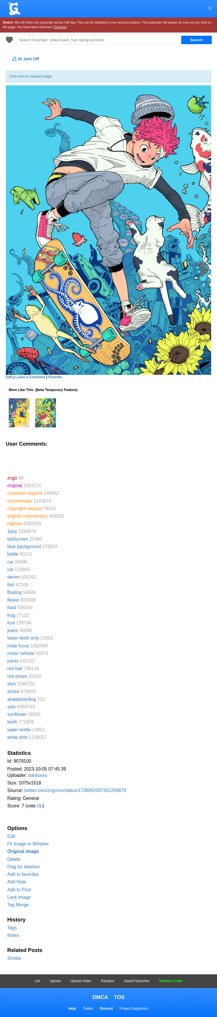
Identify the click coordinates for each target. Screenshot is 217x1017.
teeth (12, 721)
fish (10, 584)
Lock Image (19, 897)
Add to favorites (23, 874)
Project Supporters (134, 1009)
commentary (19, 500)
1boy (12, 531)
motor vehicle (20, 653)
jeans (12, 630)
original (14, 485)
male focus (18, 645)
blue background (24, 546)
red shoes (17, 676)
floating (14, 592)
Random (107, 981)
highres (14, 523)
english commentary (27, 516)
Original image (23, 851)
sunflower (17, 714)
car (10, 561)
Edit (11, 836)
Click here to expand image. (31, 76)
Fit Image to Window (28, 843)
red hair (15, 668)
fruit (11, 622)
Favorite (55, 377)
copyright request (24, 508)
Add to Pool (19, 889)
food (11, 607)
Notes (13, 935)
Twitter (88, 1009)
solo (11, 706)
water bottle (19, 729)
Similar (14, 958)
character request (24, 493)
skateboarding (21, 699)
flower (13, 599)
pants (12, 660)
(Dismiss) (60, 27)
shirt (11, 683)
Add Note (16, 881)
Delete (13, 859)
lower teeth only (23, 638)
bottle (12, 554)
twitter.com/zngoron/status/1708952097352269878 (75, 790)
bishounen (17, 539)
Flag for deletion (23, 866)
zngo (12, 478)
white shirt (17, 737)
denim (13, 577)
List (37, 981)
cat (10, 569)
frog (11, 615)
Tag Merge (18, 904)
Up (39, 805)
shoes (13, 691)
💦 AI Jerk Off (25, 59)
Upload (55, 981)
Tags (12, 927)
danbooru (37, 775)
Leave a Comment (30, 377)
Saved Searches (137, 981)
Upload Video (80, 981)
